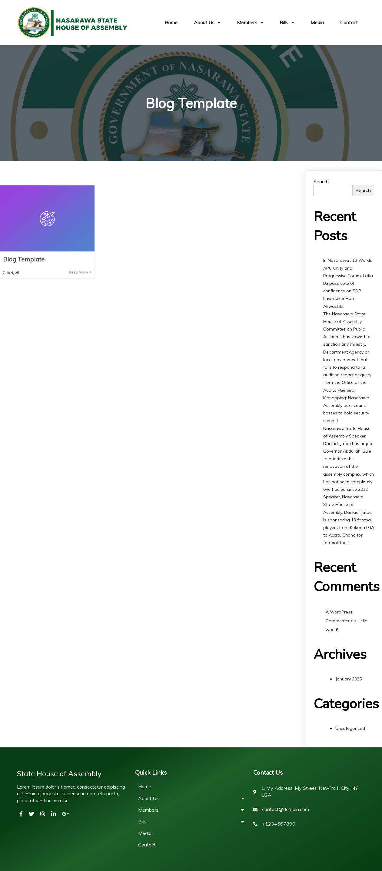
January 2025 (348, 679)
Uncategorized (350, 728)
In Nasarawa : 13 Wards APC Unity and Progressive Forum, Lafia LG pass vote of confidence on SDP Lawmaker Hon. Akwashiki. (348, 283)
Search (321, 181)
